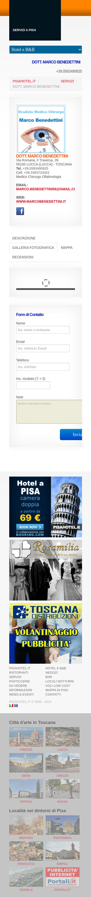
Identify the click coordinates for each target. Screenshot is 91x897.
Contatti (53, 694)
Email (20, 342)
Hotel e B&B (56, 668)
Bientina (26, 838)
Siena (26, 775)
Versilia (26, 890)
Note (20, 397)
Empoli (62, 864)
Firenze (26, 749)
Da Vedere (18, 686)
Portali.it (63, 890)
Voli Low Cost (58, 686)
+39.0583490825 (69, 71)
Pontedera (62, 838)
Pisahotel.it (20, 668)
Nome (20, 323)
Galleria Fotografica (33, 248)
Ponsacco (26, 864)
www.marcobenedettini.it (41, 201)
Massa (62, 801)
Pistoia (26, 801)
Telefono (22, 360)
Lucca (63, 749)
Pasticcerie (19, 681)
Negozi (52, 672)
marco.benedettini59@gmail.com (48, 189)
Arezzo (62, 775)
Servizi (67, 81)
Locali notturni (60, 681)
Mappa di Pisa (57, 690)
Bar (49, 677)
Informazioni (20, 690)
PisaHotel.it (24, 81)
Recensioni (22, 257)
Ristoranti (18, 672)
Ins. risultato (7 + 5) (30, 379)
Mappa (67, 248)
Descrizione (24, 238)
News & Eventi (21, 694)
